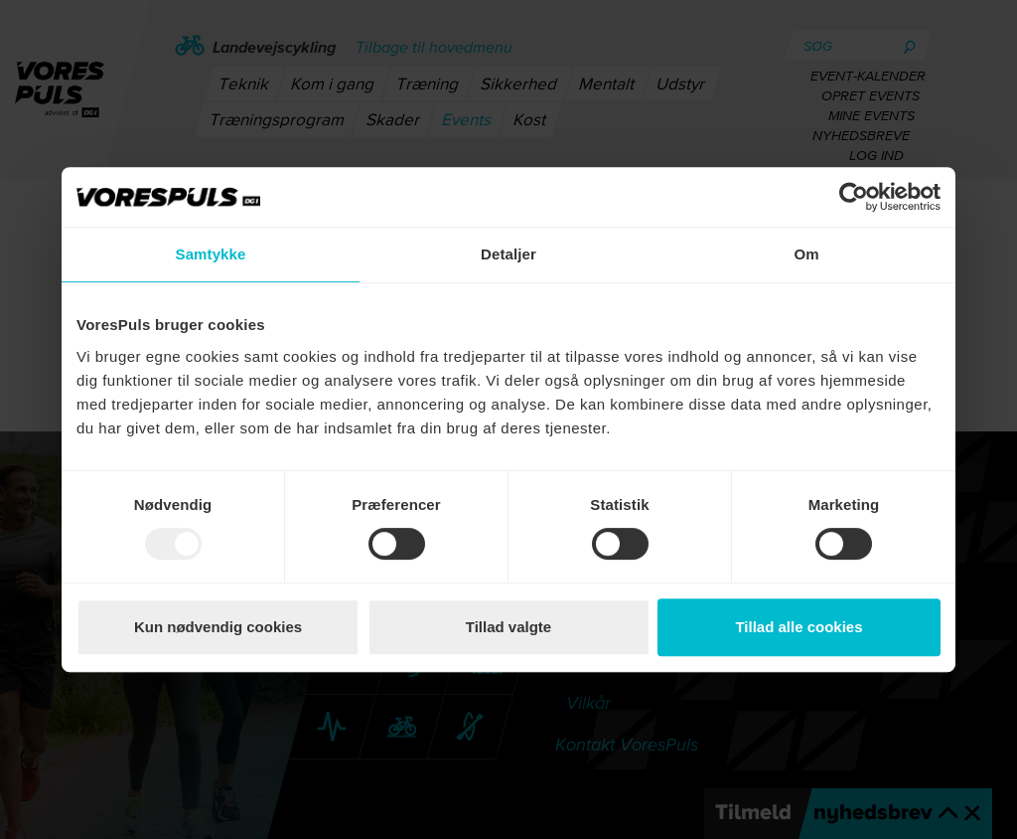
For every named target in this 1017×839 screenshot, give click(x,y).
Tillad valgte (508, 626)
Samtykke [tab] (211, 254)
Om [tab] (806, 254)
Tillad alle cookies (798, 626)
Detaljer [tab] (508, 254)
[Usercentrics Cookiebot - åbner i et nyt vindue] (854, 197)
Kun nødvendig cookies (218, 626)
